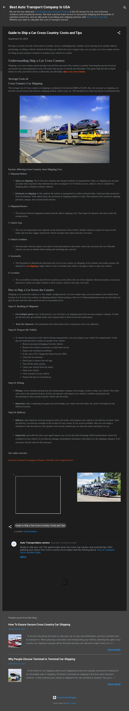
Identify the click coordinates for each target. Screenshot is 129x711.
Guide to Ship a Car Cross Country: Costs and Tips (40, 525)
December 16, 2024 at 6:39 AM (63, 543)
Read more (114, 650)
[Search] (125, 8)
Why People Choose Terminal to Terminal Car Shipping (41, 659)
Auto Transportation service (35, 542)
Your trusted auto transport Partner (52, 11)
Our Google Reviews (64, 460)
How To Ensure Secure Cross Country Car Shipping (39, 624)
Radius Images (71, 703)
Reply (23, 557)
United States (30, 531)
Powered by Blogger (64, 697)
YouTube (50, 460)
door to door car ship (96, 17)
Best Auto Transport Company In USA (40, 7)
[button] (119, 33)
